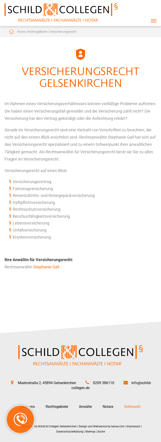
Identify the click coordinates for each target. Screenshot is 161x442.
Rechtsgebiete (37, 31)
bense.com (118, 426)
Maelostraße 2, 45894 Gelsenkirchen (47, 383)
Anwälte (85, 406)
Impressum (133, 426)
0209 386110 (103, 383)
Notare (108, 406)
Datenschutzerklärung (69, 431)
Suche (101, 431)
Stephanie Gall (46, 267)
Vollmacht (132, 406)
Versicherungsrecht (63, 31)
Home (21, 31)
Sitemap (90, 431)
